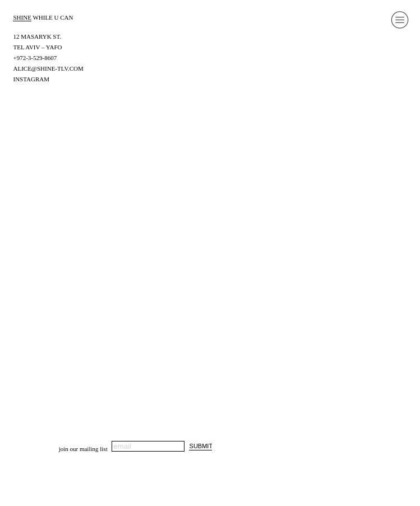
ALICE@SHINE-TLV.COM (48, 68)
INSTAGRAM (31, 79)
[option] (210, 236)
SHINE (22, 17)
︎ (399, 20)
